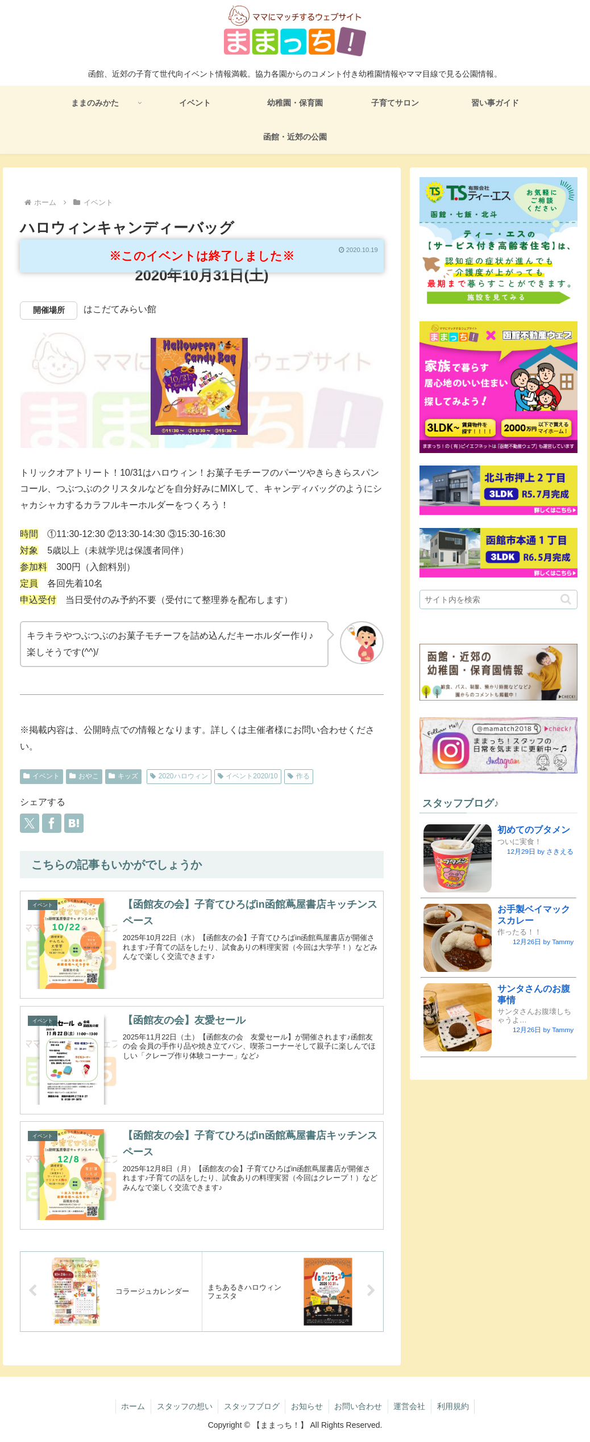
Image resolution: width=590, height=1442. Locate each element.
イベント (41, 776)
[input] (498, 599)
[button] (566, 599)
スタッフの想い (183, 1406)
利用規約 (454, 1406)
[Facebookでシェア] (51, 823)
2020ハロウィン (179, 776)
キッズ (123, 776)
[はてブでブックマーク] (74, 823)
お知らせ (307, 1406)
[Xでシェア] (29, 823)
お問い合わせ (359, 1406)
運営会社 (410, 1406)
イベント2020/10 (248, 776)
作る (299, 776)
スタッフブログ (251, 1406)
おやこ (84, 776)
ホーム (132, 1406)
